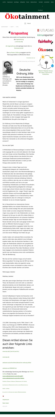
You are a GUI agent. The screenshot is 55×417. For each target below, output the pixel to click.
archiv (4, 2)
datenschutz (34, 2)
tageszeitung (20, 39)
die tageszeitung (10, 46)
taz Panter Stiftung (14, 52)
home (27, 2)
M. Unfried (24, 381)
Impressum (6, 399)
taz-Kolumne (5, 385)
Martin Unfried (6, 388)
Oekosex (13, 381)
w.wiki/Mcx (45, 74)
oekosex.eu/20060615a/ (10, 368)
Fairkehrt (5, 381)
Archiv (12, 26)
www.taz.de (19, 41)
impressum (10, 2)
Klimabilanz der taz (31, 57)
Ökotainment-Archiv (13, 385)
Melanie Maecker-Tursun (45, 71)
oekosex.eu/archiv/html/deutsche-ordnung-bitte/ (17, 362)
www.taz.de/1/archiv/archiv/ (11, 351)
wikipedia (22, 2)
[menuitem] (4, 6)
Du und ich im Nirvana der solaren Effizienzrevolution (14, 392)
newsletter (46, 2)
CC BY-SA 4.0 (48, 72)
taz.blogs (16, 2)
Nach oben (6, 403)
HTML (17, 26)
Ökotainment (18, 381)
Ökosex (9, 381)
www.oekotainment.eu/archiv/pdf (12, 376)
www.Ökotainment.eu (23, 385)
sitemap (53, 2)
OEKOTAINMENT (4, 26)
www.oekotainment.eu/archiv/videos (13, 378)
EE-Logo (41, 72)
